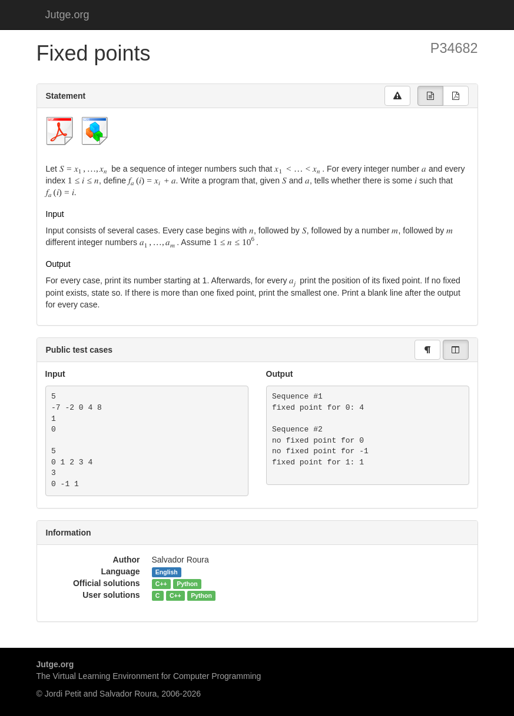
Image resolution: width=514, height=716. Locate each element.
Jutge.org (67, 15)
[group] (430, 96)
